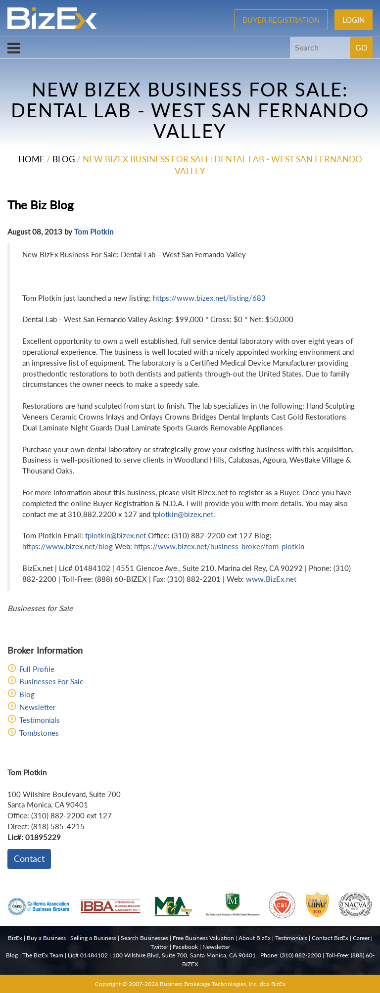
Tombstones (39, 732)
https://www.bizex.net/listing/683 (209, 297)
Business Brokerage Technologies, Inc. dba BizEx (222, 984)
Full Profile (36, 668)
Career (361, 938)
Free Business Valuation (203, 938)
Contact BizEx (330, 938)
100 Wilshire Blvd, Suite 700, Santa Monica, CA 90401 (184, 955)
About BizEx (254, 938)
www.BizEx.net (271, 578)
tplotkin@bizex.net (182, 514)
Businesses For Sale (51, 681)
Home (31, 159)
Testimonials (39, 719)
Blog (63, 159)
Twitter (159, 946)
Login (353, 19)
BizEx (15, 938)
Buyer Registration (281, 19)
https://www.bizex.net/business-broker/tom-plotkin (219, 546)
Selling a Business (93, 938)
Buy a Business (46, 938)
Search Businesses (144, 938)
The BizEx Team (42, 955)
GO (361, 47)
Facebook (185, 946)
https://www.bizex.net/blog (67, 546)
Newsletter (37, 707)
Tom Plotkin (93, 231)
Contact (29, 858)
